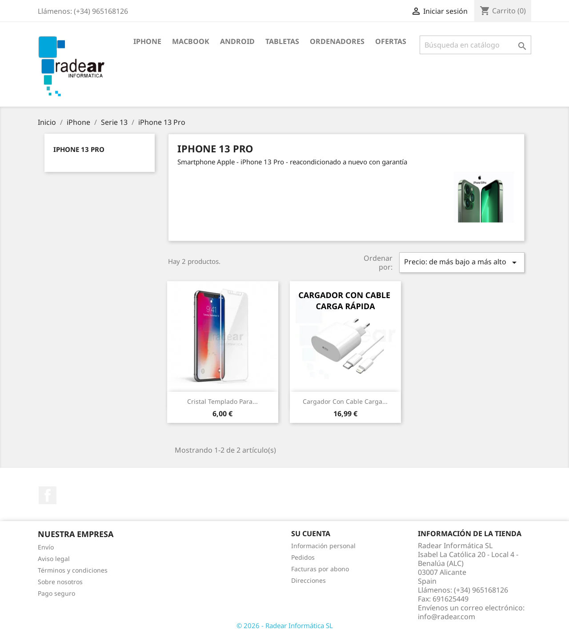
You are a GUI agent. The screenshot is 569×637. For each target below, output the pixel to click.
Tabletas (282, 41)
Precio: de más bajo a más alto (462, 262)
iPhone (147, 41)
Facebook (47, 495)
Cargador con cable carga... (345, 401)
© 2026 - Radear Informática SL (284, 625)
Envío (46, 547)
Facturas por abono (320, 569)
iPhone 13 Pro (78, 149)
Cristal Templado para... (222, 401)
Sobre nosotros (60, 581)
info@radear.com (446, 616)
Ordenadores (337, 41)
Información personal (323, 545)
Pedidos (303, 557)
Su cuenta (310, 533)
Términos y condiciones (73, 570)
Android (237, 41)
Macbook (190, 41)
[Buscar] (475, 45)
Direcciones (308, 580)
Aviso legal (54, 558)
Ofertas (390, 41)
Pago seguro (56, 593)
